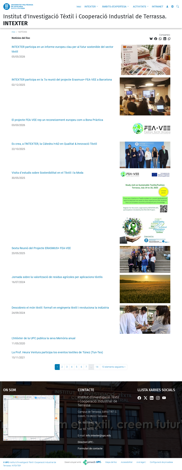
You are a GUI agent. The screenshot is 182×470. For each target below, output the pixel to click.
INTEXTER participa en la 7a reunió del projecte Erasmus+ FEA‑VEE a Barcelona (62, 79)
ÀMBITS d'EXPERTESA (114, 6)
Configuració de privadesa (161, 462)
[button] (98, 6)
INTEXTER (90, 6)
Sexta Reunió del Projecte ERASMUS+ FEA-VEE (41, 248)
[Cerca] (177, 6)
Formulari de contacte (90, 448)
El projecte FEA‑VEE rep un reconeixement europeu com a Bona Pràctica (57, 120)
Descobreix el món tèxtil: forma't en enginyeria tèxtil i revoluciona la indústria (60, 307)
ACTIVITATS (139, 6)
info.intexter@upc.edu (98, 435)
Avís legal (140, 462)
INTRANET (157, 6)
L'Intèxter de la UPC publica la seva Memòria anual (43, 338)
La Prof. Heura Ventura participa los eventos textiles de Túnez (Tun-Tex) (57, 352)
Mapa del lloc (111, 462)
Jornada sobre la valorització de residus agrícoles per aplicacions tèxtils (57, 277)
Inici (79, 6)
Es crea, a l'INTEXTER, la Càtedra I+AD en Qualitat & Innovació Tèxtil (54, 143)
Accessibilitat (127, 462)
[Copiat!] (169, 38)
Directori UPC (85, 442)
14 (97, 367)
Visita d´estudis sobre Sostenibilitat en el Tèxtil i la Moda (47, 172)
